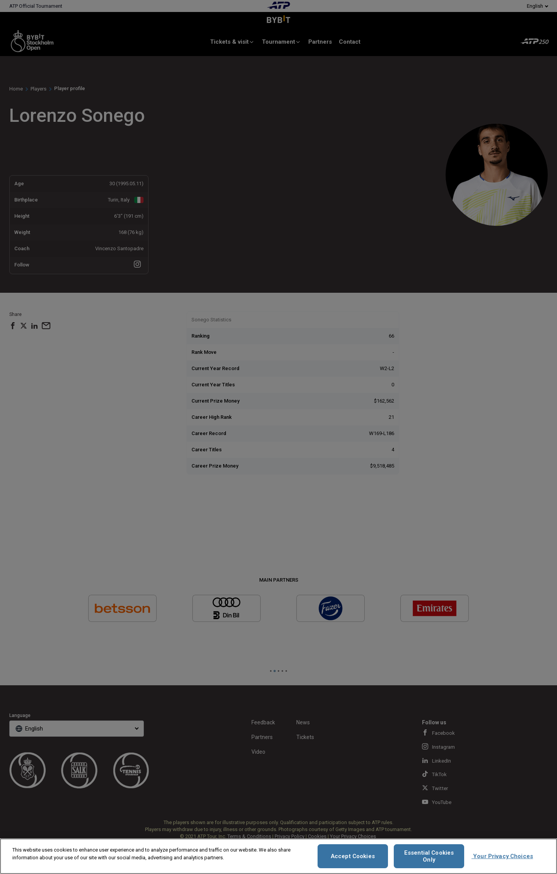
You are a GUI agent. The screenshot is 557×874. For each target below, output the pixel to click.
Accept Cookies (353, 856)
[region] (278, 856)
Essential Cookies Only (429, 856)
